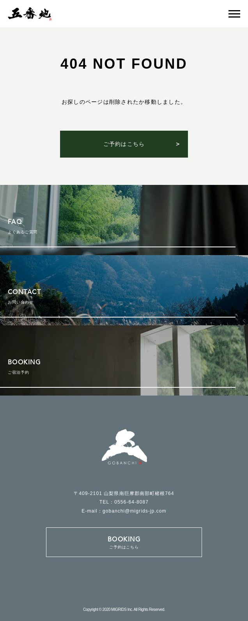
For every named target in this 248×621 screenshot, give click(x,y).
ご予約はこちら (124, 144)
